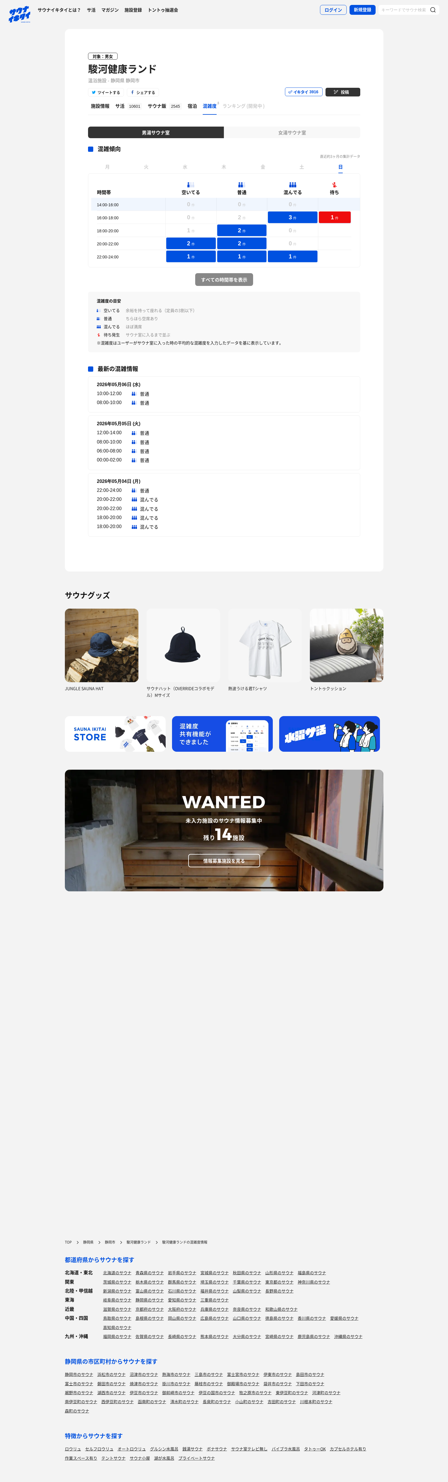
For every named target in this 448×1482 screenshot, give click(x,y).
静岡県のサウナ (150, 1300)
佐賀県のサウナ (150, 1336)
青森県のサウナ (150, 1272)
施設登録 (133, 10)
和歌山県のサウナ (281, 1309)
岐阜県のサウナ (117, 1300)
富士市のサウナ (79, 1383)
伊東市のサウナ (278, 1374)
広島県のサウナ (214, 1318)
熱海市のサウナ (176, 1374)
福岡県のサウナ (117, 1336)
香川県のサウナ (312, 1318)
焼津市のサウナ (144, 1383)
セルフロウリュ (99, 1449)
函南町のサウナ (152, 1401)
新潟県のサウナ (117, 1291)
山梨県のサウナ (247, 1291)
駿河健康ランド (122, 68)
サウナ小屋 (140, 1458)
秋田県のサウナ (247, 1272)
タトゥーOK (315, 1449)
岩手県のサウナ (182, 1272)
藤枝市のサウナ (209, 1383)
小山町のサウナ (249, 1401)
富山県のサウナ (150, 1291)
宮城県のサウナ (214, 1272)
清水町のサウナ (184, 1401)
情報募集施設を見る (224, 860)
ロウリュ (73, 1449)
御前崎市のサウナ (178, 1392)
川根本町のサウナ (316, 1401)
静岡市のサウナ (79, 1374)
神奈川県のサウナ (314, 1282)
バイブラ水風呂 (286, 1449)
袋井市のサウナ (278, 1383)
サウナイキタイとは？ (59, 10)
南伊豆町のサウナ (81, 1401)
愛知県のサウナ (182, 1300)
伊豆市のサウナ (144, 1392)
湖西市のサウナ (111, 1392)
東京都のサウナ (279, 1282)
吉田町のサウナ (282, 1401)
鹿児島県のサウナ (314, 1336)
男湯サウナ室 (156, 132)
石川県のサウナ (182, 1291)
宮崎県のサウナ (279, 1336)
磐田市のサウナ (111, 1383)
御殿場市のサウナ (243, 1383)
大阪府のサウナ (182, 1309)
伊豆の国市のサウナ (217, 1392)
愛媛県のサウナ (344, 1318)
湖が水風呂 (164, 1458)
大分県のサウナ (247, 1336)
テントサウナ (113, 1458)
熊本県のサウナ (214, 1336)
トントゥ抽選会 (163, 10)
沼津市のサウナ (144, 1374)
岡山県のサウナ (182, 1318)
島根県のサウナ (150, 1318)
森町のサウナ (77, 1411)
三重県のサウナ (214, 1300)
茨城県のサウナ (117, 1282)
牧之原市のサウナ (255, 1392)
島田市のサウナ (310, 1374)
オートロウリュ (132, 1449)
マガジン (110, 10)
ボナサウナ (217, 1449)
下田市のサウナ (310, 1383)
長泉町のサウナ (217, 1401)
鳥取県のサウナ (117, 1318)
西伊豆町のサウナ (117, 1401)
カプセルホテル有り (348, 1449)
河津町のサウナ (326, 1392)
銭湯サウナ (192, 1449)
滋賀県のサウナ (117, 1309)
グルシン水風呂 (164, 1449)
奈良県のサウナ (247, 1309)
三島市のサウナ (209, 1374)
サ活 (91, 10)
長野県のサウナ (279, 1291)
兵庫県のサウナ (214, 1309)
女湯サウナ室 (292, 132)
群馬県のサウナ (182, 1282)
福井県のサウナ (214, 1291)
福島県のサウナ (312, 1272)
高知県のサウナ (117, 1327)
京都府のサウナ (150, 1309)
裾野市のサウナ (79, 1392)
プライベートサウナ (196, 1458)
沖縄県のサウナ (348, 1336)
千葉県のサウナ (247, 1282)
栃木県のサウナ (150, 1282)
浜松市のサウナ (111, 1374)
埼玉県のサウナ (214, 1282)
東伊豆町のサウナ (292, 1392)
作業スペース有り (81, 1458)
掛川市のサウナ (176, 1383)
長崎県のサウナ (182, 1336)
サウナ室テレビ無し (249, 1449)
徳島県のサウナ (279, 1318)
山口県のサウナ (247, 1318)
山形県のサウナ (279, 1272)
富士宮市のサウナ (243, 1374)
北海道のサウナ (117, 1272)
